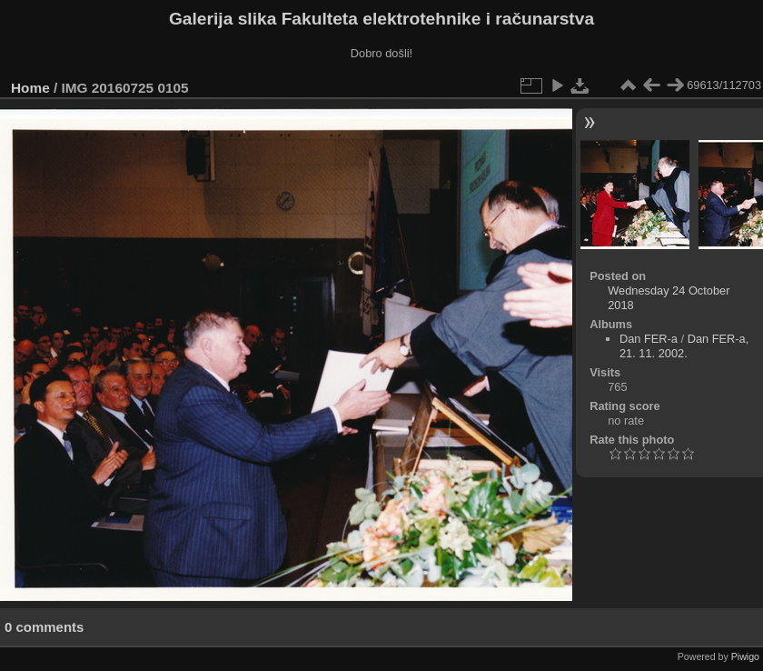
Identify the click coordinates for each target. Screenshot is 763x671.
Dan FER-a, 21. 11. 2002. (683, 346)
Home (30, 87)
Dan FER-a (648, 339)
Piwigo (745, 656)
